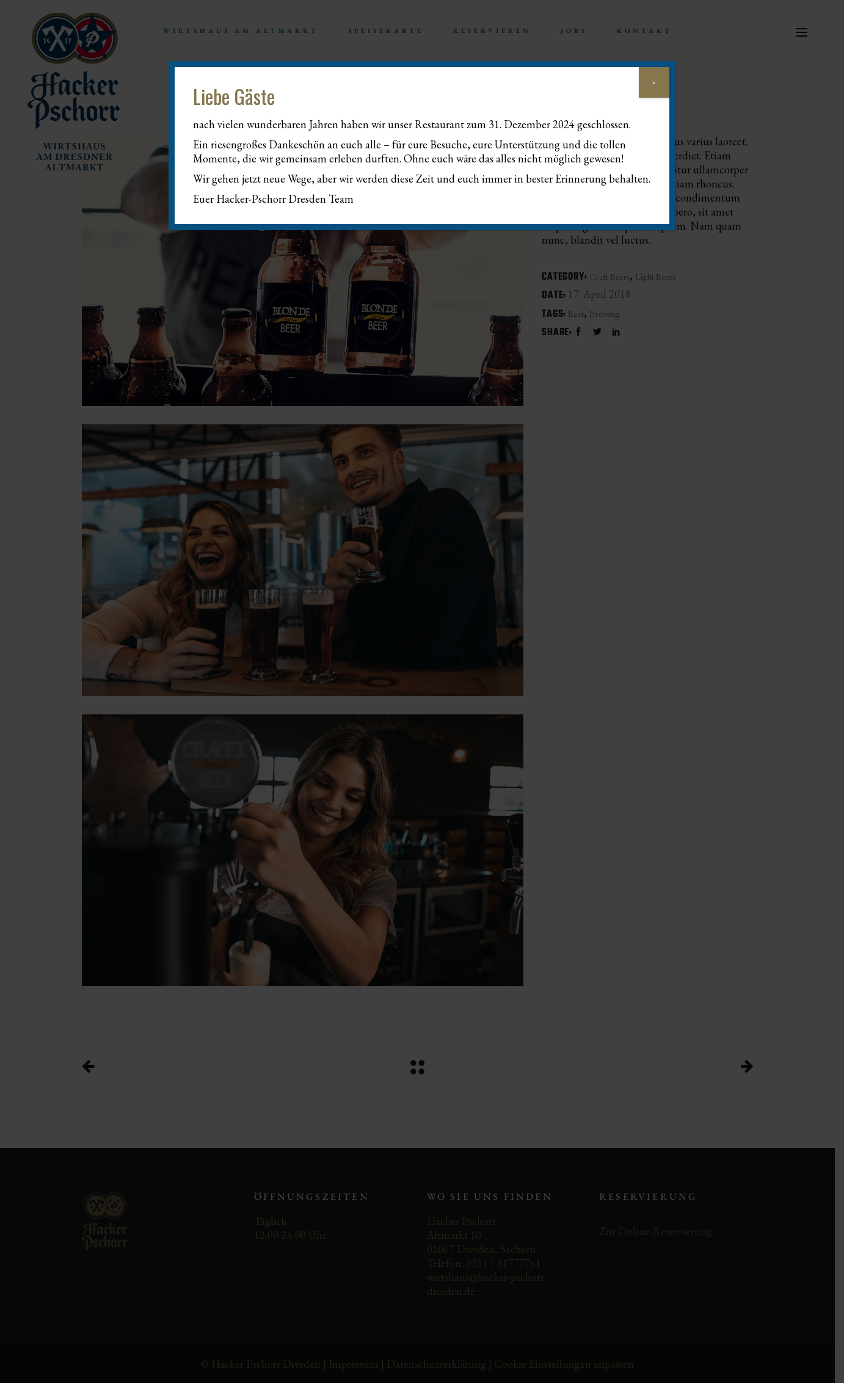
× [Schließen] (654, 82)
